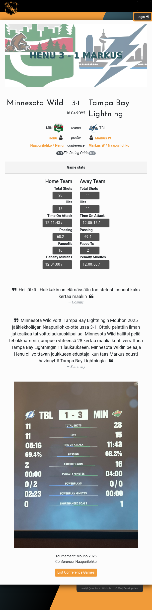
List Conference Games (75, 572)
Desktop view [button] (131, 588)
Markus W (100, 138)
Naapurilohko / (47, 145)
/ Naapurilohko (108, 145)
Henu (56, 138)
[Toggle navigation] (144, 6)
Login (143, 17)
